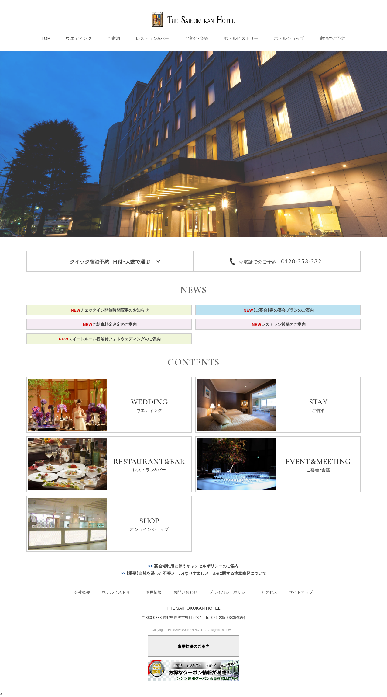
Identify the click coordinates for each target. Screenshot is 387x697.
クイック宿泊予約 (110, 261)
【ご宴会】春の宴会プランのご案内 (279, 310)
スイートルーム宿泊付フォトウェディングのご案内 (110, 339)
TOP (45, 38)
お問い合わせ (185, 592)
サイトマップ (301, 592)
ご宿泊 (113, 38)
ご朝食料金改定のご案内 (110, 324)
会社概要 (82, 592)
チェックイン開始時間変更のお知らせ (110, 310)
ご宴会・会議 (196, 38)
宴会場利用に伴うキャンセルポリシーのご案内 (196, 566)
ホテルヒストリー (241, 38)
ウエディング (79, 38)
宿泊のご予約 (333, 38)
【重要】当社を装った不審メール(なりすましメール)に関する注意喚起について (196, 573)
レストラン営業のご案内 (279, 324)
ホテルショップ (289, 38)
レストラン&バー (152, 38)
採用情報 (154, 592)
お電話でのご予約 (279, 261)
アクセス (269, 592)
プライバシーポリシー (229, 592)
